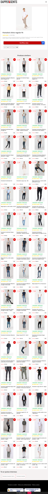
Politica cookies (36, 485)
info (14, 81)
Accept (29, 493)
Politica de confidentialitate (24, 485)
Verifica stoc (32, 42)
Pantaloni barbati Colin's (8, 476)
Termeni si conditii (12, 485)
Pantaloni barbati (21, 476)
